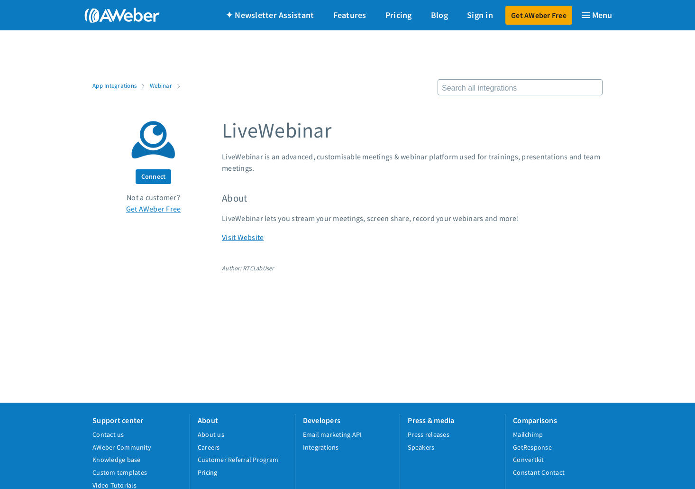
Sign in (480, 14)
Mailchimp (528, 434)
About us (211, 434)
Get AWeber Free (539, 15)
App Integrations (114, 85)
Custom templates (119, 472)
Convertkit (528, 459)
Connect (153, 176)
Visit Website (243, 237)
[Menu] (596, 15)
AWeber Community (121, 447)
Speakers (421, 447)
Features (349, 14)
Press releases (428, 434)
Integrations (321, 447)
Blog (439, 14)
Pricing (398, 14)
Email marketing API (332, 434)
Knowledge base (116, 459)
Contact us (108, 434)
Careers (209, 447)
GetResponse (532, 447)
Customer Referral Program (238, 459)
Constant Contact (539, 472)
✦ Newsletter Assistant (270, 14)
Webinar (161, 85)
